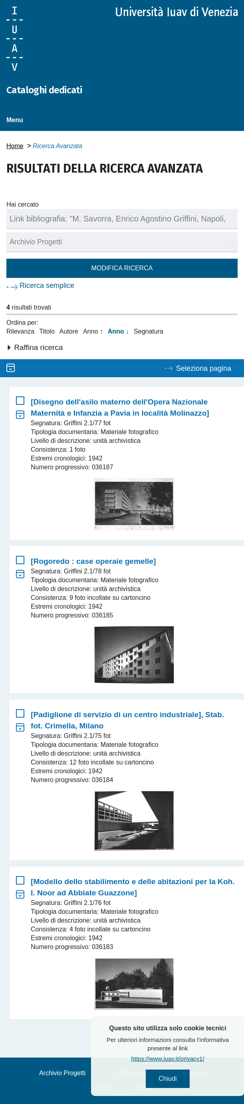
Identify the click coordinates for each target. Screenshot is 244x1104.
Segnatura (148, 331)
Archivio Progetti (62, 1073)
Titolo (47, 331)
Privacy (103, 1088)
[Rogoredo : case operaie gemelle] (93, 561)
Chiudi (186, 1078)
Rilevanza (20, 331)
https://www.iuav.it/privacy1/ (186, 1058)
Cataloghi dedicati (44, 90)
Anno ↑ (93, 331)
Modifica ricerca (122, 268)
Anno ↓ (118, 331)
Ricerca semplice (47, 286)
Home (15, 146)
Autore (69, 331)
